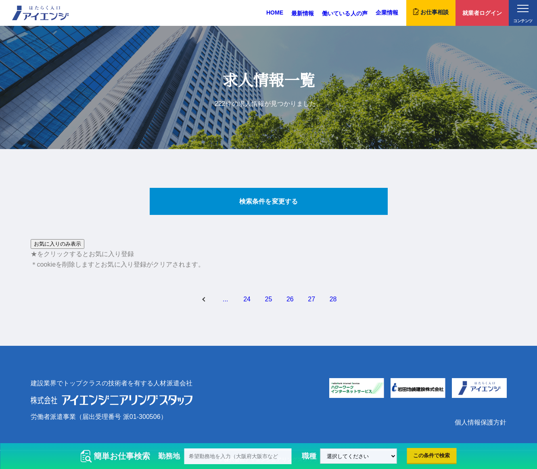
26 (290, 299)
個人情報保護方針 (480, 422)
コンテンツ (522, 14)
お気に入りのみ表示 (57, 244)
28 (333, 299)
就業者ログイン (482, 13)
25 (268, 299)
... (225, 299)
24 (247, 299)
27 (311, 299)
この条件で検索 (431, 455)
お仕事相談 (431, 11)
